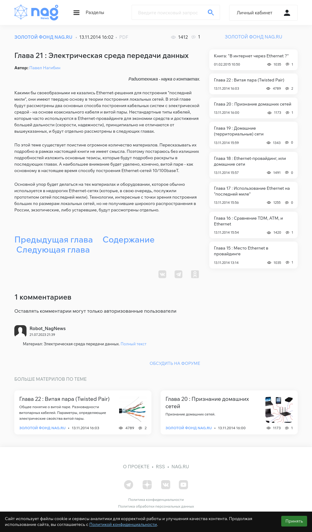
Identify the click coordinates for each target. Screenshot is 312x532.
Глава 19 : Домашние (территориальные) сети (239, 131)
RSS (160, 466)
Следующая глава (53, 249)
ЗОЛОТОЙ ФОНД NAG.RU (43, 37)
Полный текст (134, 343)
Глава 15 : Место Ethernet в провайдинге (241, 251)
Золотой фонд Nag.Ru (42, 428)
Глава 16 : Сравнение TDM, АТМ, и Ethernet (248, 221)
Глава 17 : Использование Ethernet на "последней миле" (252, 191)
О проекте (136, 466)
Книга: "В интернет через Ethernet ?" (251, 56)
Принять (294, 521)
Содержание (128, 239)
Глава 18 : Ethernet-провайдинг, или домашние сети (250, 161)
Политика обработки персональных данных (156, 506)
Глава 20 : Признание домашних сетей (252, 104)
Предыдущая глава (53, 239)
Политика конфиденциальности (156, 499)
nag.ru (180, 466)
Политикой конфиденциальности (123, 524)
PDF (123, 37)
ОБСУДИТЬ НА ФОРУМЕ (175, 363)
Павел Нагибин (44, 67)
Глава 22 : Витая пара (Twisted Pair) (249, 80)
